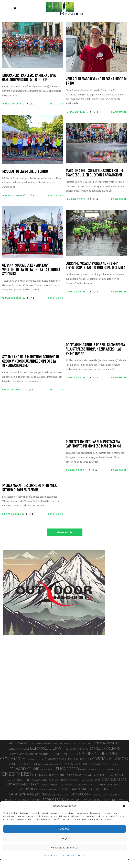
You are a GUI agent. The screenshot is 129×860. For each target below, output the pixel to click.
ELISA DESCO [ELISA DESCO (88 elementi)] (67, 769)
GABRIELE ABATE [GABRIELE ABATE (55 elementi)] (114, 779)
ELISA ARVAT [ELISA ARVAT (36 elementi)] (48, 769)
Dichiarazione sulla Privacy (72, 855)
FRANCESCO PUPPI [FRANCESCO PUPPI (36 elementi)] (90, 779)
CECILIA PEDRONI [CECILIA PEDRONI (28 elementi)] (35, 759)
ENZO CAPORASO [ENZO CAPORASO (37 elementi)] (109, 769)
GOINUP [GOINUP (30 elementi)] (101, 784)
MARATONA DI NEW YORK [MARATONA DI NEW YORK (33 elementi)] (80, 800)
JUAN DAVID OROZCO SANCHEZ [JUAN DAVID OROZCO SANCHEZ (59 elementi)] (85, 789)
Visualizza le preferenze (64, 847)
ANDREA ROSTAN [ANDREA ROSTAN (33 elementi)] (68, 743)
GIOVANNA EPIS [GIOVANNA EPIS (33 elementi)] (69, 784)
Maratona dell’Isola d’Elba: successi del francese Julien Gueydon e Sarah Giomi (94, 172)
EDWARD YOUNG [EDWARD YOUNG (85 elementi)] (24, 769)
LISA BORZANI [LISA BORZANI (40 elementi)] (60, 794)
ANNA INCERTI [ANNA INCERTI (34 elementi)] (85, 743)
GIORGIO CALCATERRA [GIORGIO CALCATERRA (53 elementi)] (23, 784)
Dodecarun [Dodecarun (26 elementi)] (114, 764)
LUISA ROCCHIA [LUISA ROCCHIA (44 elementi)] (31, 799)
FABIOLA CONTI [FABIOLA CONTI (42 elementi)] (92, 774)
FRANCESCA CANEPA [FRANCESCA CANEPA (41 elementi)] (38, 779)
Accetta (64, 828)
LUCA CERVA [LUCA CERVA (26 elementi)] (114, 795)
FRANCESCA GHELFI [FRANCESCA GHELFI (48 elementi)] (65, 779)
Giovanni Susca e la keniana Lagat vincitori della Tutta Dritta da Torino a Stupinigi (31, 269)
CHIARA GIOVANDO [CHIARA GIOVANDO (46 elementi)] (78, 758)
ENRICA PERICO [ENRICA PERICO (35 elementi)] (88, 769)
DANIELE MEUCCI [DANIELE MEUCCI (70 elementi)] (23, 764)
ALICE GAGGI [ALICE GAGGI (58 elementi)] (18, 743)
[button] (124, 806)
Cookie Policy (50, 855)
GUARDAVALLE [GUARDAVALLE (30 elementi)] (114, 784)
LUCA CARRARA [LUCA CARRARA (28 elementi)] (100, 795)
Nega (64, 838)
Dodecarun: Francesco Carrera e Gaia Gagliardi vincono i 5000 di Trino (29, 77)
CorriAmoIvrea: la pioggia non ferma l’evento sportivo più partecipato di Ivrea (95, 265)
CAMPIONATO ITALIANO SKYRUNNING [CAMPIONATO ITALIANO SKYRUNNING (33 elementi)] (29, 754)
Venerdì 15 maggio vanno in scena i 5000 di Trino (96, 81)
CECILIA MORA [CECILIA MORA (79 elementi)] (12, 758)
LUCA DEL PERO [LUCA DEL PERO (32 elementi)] (12, 800)
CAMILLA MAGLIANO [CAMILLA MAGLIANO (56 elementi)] (105, 748)
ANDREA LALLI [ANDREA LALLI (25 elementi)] (34, 744)
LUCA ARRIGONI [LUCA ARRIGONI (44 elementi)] (80, 794)
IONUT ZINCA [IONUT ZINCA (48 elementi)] (28, 789)
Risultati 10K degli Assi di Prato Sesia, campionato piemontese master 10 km (93, 444)
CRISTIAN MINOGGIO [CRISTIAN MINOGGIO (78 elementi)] (110, 758)
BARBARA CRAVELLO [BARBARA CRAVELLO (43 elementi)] (107, 743)
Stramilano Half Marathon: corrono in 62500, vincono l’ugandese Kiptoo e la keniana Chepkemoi (30, 361)
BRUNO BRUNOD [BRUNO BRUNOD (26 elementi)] (80, 749)
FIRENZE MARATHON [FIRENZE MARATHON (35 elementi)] (13, 779)
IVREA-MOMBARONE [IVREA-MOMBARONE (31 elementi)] (49, 789)
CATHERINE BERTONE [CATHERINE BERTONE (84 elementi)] (98, 753)
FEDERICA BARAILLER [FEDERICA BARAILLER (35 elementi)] (114, 775)
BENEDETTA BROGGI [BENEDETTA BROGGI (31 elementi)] (19, 749)
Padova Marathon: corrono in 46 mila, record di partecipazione (29, 487)
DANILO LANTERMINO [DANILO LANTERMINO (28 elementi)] (48, 764)
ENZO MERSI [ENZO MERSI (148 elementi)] (16, 774)
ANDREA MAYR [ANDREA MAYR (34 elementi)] (49, 743)
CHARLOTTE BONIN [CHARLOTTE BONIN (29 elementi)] (54, 759)
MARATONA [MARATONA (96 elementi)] (54, 799)
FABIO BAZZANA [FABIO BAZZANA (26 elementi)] (74, 775)
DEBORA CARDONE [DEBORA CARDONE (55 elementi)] (74, 764)
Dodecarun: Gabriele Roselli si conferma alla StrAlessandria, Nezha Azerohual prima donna (95, 349)
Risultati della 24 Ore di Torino (25, 171)
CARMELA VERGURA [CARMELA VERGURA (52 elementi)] (64, 753)
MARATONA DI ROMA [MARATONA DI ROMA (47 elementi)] (109, 799)
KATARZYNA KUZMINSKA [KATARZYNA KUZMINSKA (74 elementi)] (29, 794)
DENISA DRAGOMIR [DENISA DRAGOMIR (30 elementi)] (98, 764)
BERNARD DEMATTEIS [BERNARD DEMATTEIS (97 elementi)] (51, 748)
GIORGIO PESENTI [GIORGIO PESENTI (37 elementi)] (49, 784)
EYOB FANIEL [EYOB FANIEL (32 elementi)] (59, 775)
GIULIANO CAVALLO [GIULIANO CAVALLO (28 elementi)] (87, 785)
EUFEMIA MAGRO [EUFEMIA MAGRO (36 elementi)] (41, 774)
